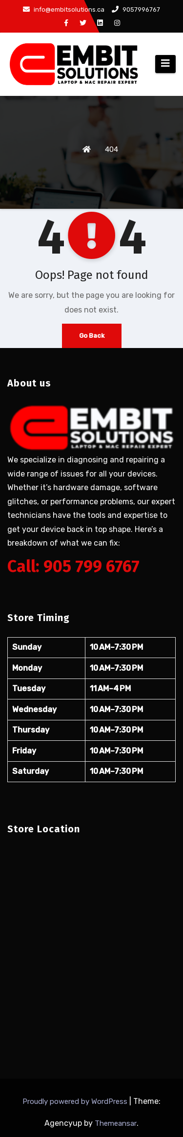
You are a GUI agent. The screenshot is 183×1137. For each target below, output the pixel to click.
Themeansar (116, 1123)
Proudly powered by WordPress (75, 1101)
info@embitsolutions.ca (63, 9)
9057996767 (136, 9)
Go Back (91, 335)
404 (111, 149)
